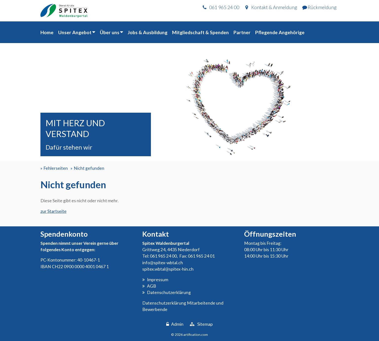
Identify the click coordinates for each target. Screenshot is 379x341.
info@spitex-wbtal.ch (162, 262)
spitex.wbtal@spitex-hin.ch (168, 269)
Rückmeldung (322, 7)
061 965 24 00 (163, 256)
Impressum (157, 279)
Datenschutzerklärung (169, 292)
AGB (151, 286)
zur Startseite (53, 211)
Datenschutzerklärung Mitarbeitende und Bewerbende (182, 306)
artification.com (195, 334)
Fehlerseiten (55, 168)
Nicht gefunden (89, 168)
